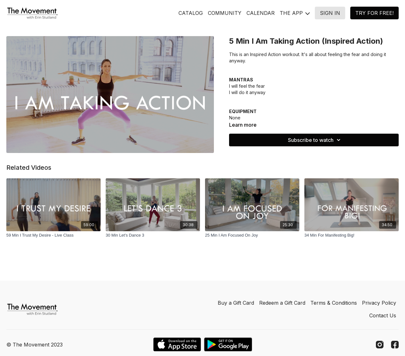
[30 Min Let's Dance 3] (153, 235)
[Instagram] (379, 344)
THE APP (295, 13)
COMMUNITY (224, 13)
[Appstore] (177, 344)
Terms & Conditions (333, 303)
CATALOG (190, 13)
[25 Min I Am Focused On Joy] (252, 235)
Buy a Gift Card (236, 303)
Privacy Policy (379, 303)
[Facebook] (395, 344)
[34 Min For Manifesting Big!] (351, 235)
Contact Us (382, 315)
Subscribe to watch (315, 140)
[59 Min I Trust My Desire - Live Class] (53, 235)
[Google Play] (228, 344)
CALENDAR (260, 13)
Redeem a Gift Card (282, 303)
